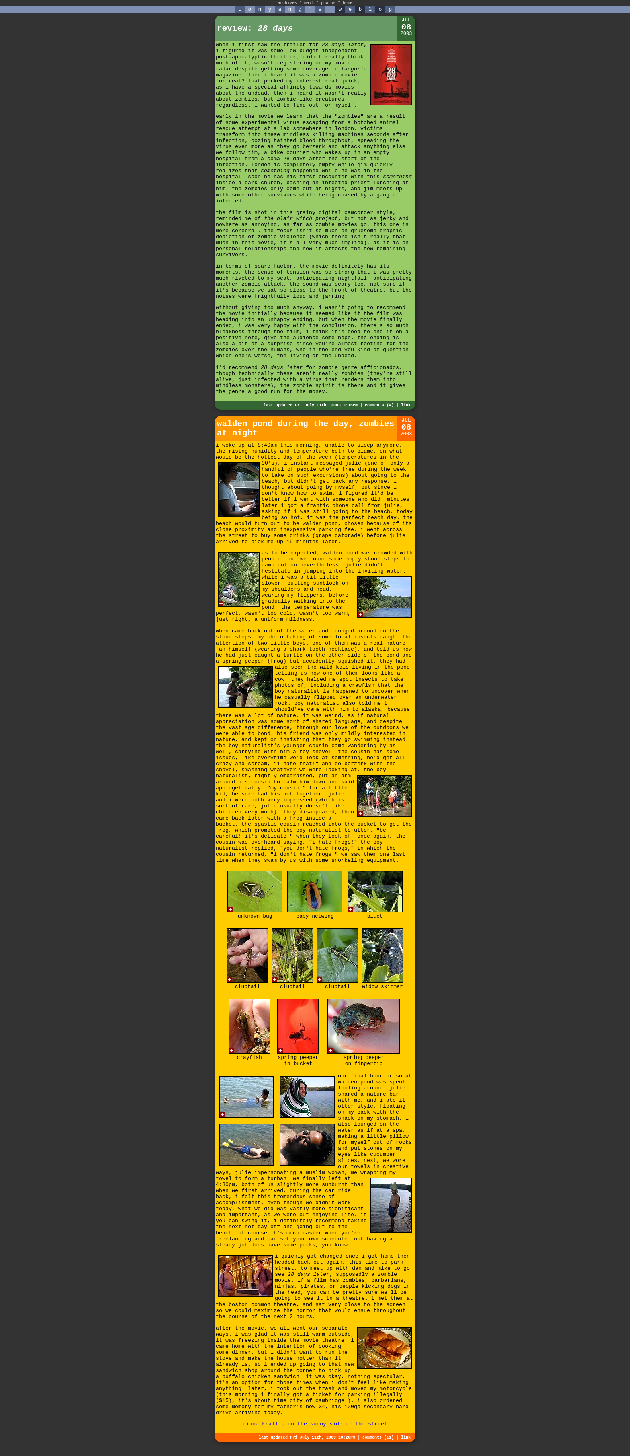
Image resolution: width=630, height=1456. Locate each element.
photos (328, 3)
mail (309, 3)
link (406, 405)
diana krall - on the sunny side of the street (315, 1424)
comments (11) (378, 1437)
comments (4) (379, 405)
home (347, 3)
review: (255, 28)
